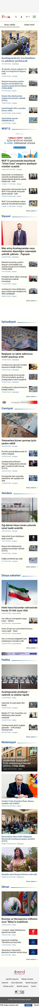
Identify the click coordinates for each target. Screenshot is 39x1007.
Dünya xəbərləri (11, 575)
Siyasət (6, 216)
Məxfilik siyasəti (22, 986)
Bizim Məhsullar (16, 983)
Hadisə (6, 659)
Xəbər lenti (29, 24)
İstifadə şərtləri (8, 986)
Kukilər (33, 986)
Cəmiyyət (7, 408)
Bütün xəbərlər (31, 211)
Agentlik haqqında (12, 979)
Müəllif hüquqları (31, 983)
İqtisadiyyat (9, 321)
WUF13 (6, 128)
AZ (27, 17)
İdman (5, 886)
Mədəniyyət (9, 742)
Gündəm (7, 493)
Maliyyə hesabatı (27, 979)
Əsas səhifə (9, 24)
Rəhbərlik (5, 983)
